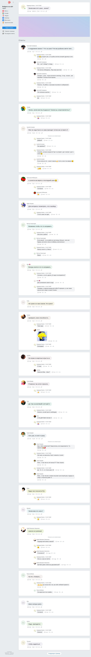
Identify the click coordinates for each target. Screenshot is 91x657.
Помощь (12, 653)
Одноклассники (7, 22)
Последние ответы (8, 33)
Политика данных (9, 654)
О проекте (9, 651)
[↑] (41, 11)
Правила (7, 653)
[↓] (43, 11)
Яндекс (5, 15)
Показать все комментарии (54, 135)
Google (5, 13)
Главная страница (8, 31)
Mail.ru (5, 11)
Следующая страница (54, 653)
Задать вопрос (9, 27)
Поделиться (46, 11)
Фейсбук (5, 18)
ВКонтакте (6, 20)
